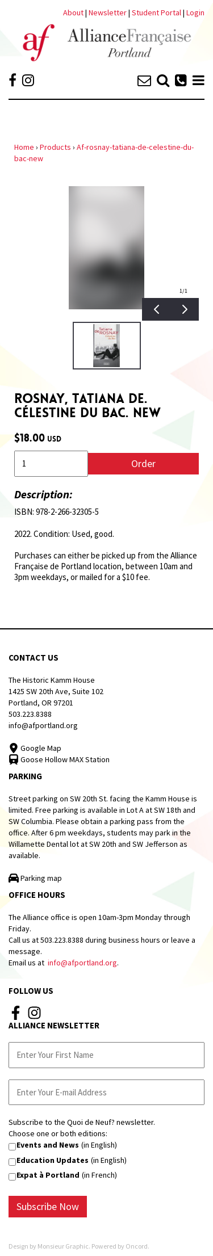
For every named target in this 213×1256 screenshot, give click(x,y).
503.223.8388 (30, 714)
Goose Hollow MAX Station (59, 759)
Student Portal (156, 12)
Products (55, 147)
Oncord (137, 1246)
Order (143, 463)
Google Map (35, 748)
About (73, 12)
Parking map (35, 878)
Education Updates (52, 1160)
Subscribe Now (47, 1206)
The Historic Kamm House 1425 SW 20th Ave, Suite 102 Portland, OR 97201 (56, 691)
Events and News (47, 1145)
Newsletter (108, 12)
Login (195, 12)
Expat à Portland (48, 1175)
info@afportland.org (43, 725)
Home (24, 147)
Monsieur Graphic (63, 1246)
